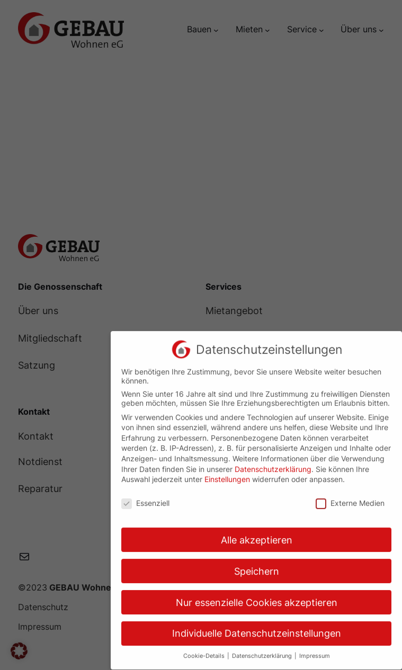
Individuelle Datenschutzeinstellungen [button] (256, 627)
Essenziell (145, 496)
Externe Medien (350, 496)
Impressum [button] (314, 649)
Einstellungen (227, 472)
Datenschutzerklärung (273, 462)
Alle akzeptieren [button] (256, 533)
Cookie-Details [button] (204, 649)
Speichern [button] (256, 564)
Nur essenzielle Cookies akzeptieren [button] (256, 596)
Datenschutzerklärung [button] (262, 649)
